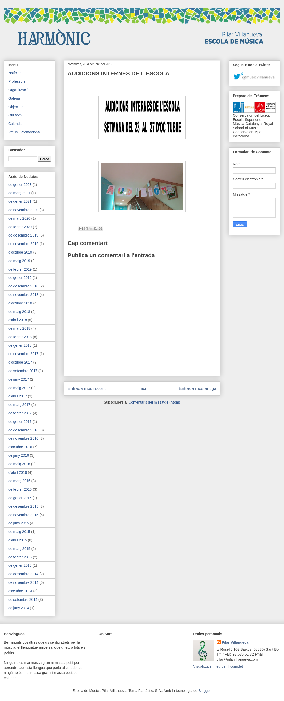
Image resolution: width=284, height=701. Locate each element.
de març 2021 (19, 193)
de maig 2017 (19, 388)
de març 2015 (19, 549)
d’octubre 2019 (20, 252)
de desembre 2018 (23, 286)
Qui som (15, 115)
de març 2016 (19, 481)
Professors (17, 81)
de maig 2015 (19, 532)
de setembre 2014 (22, 599)
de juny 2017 (18, 379)
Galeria (14, 98)
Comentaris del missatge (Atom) (154, 402)
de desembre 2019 (23, 235)
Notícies (14, 73)
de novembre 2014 (23, 582)
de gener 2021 (19, 201)
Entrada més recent (86, 388)
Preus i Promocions (24, 132)
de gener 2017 (19, 422)
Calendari (16, 124)
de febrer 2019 (20, 269)
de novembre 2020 (23, 210)
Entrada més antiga (197, 388)
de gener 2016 (19, 498)
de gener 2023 (19, 185)
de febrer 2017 (20, 413)
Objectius (15, 107)
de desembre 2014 (23, 574)
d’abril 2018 (17, 320)
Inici (142, 388)
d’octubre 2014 (20, 591)
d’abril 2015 (17, 540)
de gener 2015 (19, 565)
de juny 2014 (18, 608)
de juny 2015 (18, 523)
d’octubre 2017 (20, 362)
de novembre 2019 (23, 244)
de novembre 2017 (23, 354)
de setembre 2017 (22, 371)
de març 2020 (19, 218)
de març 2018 (19, 328)
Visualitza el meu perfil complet (218, 666)
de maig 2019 (19, 261)
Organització (18, 90)
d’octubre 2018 (20, 303)
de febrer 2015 (20, 557)
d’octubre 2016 (20, 447)
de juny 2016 (18, 455)
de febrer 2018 (20, 337)
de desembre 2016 (23, 430)
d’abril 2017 (17, 396)
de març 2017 (19, 405)
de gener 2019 (19, 277)
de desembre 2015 (23, 506)
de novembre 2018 (23, 295)
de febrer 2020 (20, 227)
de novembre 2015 (23, 515)
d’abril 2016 (17, 472)
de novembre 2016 (23, 438)
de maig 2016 (19, 464)
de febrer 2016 (20, 489)
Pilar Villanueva (235, 642)
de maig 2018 (19, 312)
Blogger (204, 691)
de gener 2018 (19, 345)
